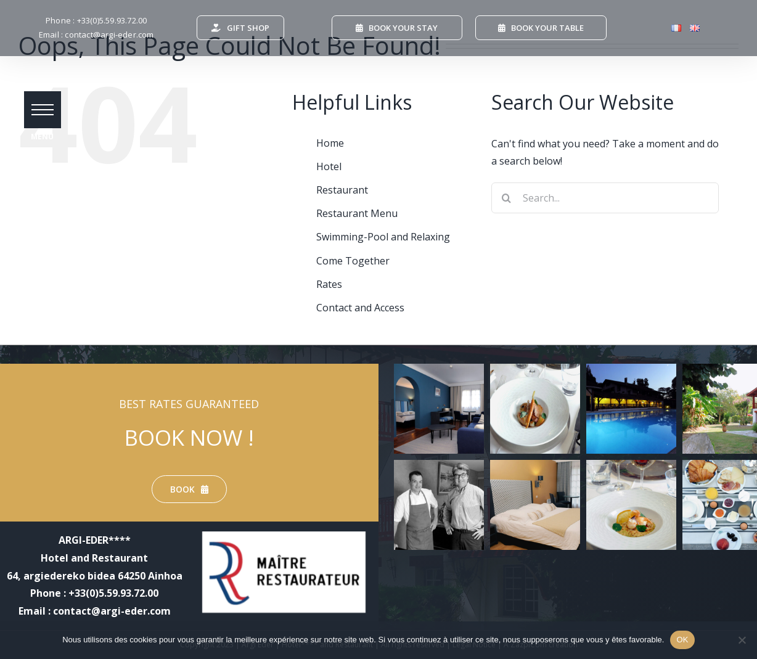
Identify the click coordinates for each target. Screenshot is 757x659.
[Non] (741, 640)
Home (330, 143)
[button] (43, 110)
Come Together (353, 261)
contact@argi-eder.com (109, 34)
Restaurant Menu (357, 213)
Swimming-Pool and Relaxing (383, 237)
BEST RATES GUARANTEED (189, 403)
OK (682, 639)
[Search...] (605, 197)
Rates (329, 284)
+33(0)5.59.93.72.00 (112, 20)
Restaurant (342, 190)
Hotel (329, 166)
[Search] (506, 197)
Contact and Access (360, 307)
